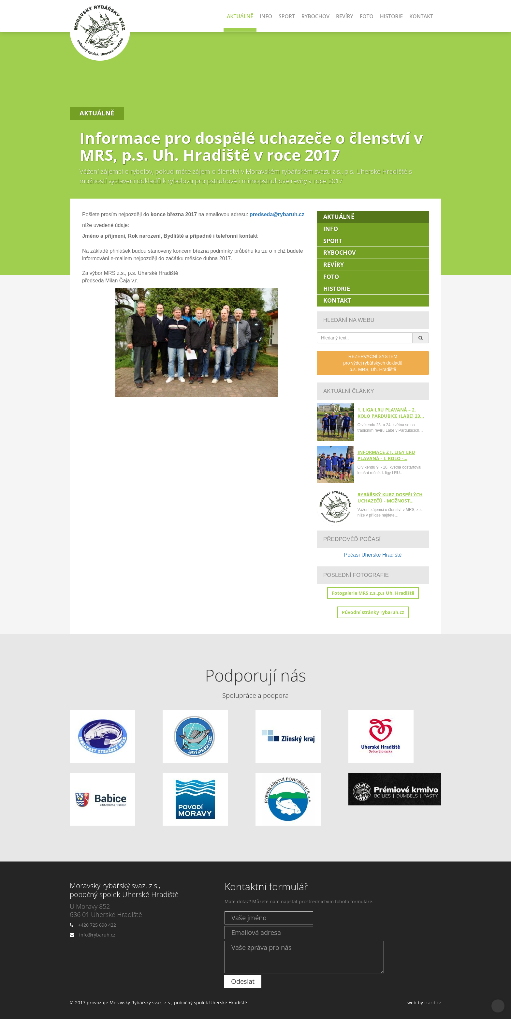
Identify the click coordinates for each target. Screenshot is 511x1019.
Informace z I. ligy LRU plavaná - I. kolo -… (386, 455)
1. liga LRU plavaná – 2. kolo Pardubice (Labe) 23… (391, 413)
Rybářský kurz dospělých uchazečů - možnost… (390, 497)
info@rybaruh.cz (97, 935)
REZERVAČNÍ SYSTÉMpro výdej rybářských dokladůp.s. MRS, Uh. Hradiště (372, 363)
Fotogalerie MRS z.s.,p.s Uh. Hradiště (373, 593)
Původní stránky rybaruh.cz (373, 612)
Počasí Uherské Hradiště (373, 555)
